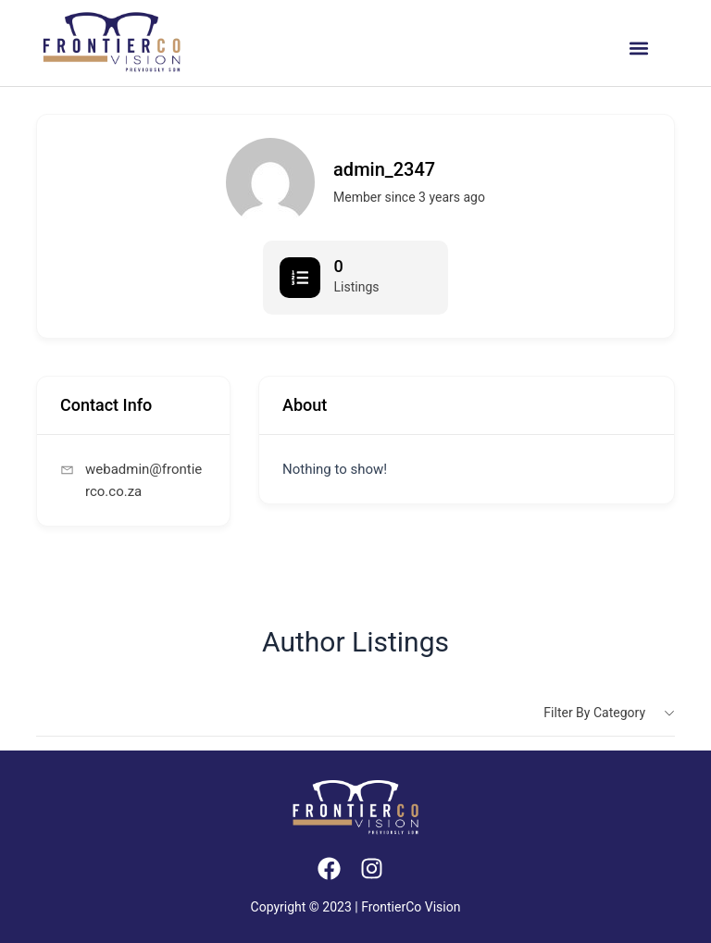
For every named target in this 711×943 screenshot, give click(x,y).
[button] (638, 47)
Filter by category (594, 712)
